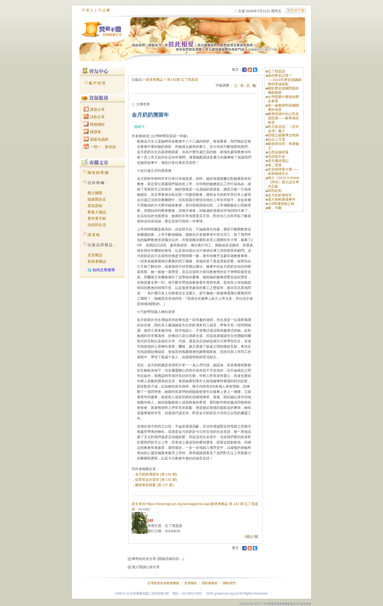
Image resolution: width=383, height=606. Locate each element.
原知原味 (95, 206)
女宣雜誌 (95, 255)
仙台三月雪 (276, 139)
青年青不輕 (97, 218)
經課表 (92, 132)
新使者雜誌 (97, 261)
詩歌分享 (94, 117)
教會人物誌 (97, 212)
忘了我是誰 (276, 71)
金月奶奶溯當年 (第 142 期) (156, 474)
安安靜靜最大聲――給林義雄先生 (283, 171)
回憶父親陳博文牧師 (283, 135)
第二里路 (275, 165)
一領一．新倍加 (100, 147)
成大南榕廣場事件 (281, 199)
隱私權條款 (210, 583)
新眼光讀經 (96, 139)
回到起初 (275, 191)
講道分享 (94, 109)
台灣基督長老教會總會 (163, 583)
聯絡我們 (229, 583)
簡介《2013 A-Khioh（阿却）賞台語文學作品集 (283, 182)
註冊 (106, 10)
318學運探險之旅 (281, 204)
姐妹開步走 (97, 199)
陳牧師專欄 (98, 172)
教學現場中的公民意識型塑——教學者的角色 (283, 118)
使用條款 (190, 583)
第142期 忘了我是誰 (182, 80)
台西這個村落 (278, 152)
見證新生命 (276, 156)
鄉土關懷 (95, 193)
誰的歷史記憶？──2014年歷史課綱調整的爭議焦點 (284, 80)
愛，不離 (275, 208)
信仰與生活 (97, 225)
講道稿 (94, 235)
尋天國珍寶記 (278, 161)
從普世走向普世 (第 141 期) (156, 480)
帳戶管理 (97, 83)
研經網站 (94, 124)
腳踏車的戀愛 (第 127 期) (154, 485)
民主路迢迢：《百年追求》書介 (283, 129)
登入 (90, 10)
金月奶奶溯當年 (280, 195)
